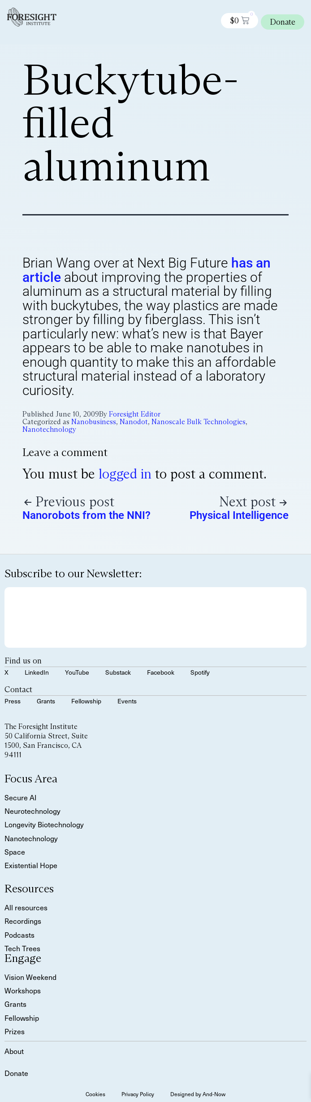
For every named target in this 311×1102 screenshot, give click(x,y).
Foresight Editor (134, 414)
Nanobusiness (93, 421)
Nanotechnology (49, 429)
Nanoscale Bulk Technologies (198, 421)
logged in (125, 473)
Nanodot (134, 421)
